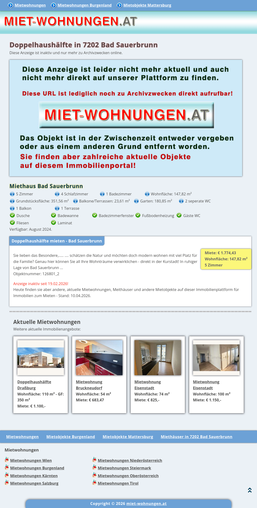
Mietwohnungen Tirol (118, 483)
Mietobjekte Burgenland (70, 436)
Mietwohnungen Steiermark (124, 468)
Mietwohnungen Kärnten (34, 475)
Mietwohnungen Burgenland (85, 5)
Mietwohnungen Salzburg (34, 483)
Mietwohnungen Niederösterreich (130, 460)
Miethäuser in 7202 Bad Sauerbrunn (197, 436)
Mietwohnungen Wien (31, 460)
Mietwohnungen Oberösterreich (128, 475)
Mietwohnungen (30, 5)
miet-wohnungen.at (147, 503)
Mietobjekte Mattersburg (147, 5)
